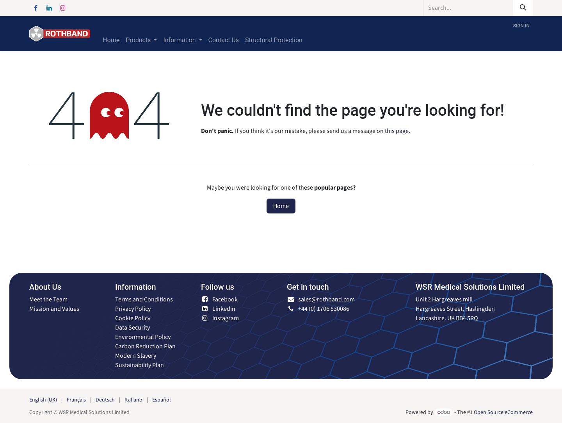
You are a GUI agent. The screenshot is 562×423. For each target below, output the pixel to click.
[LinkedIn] (49, 8)
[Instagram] (63, 8)
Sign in (521, 26)
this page (397, 131)
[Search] (523, 8)
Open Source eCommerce (503, 412)
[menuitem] (111, 40)
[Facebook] (35, 8)
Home (281, 206)
